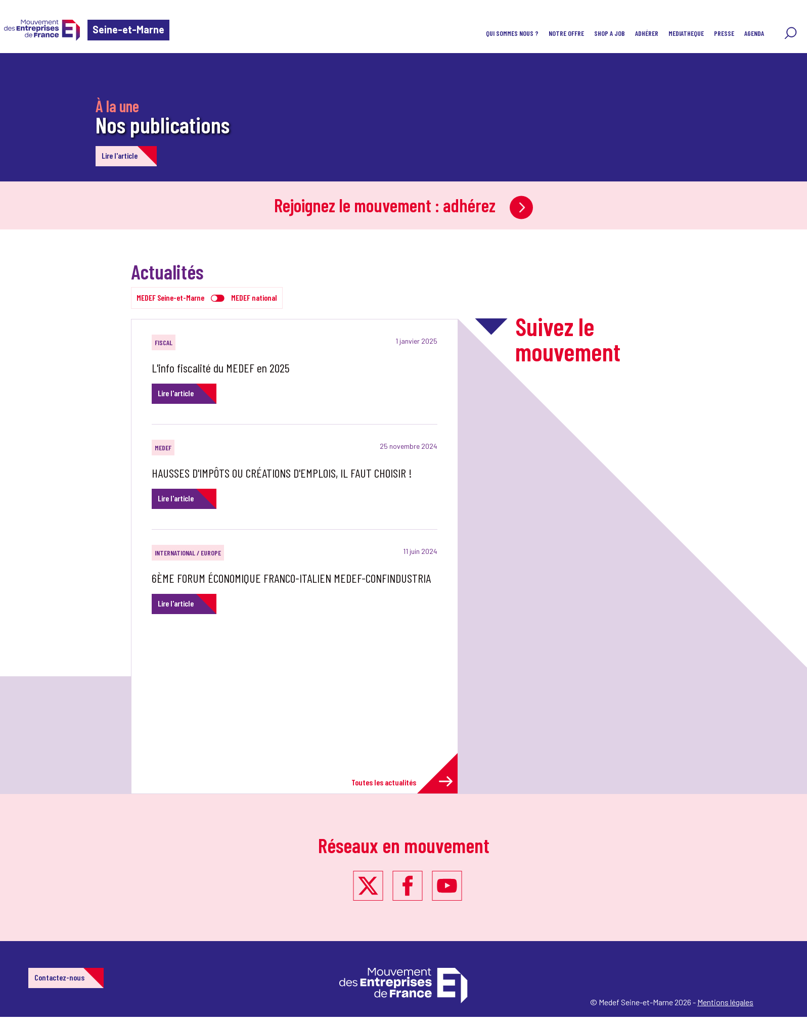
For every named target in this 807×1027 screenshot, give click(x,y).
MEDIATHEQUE (686, 33)
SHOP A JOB (609, 33)
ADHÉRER (646, 33)
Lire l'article (120, 155)
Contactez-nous (59, 977)
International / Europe (188, 552)
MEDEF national (254, 297)
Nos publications (163, 124)
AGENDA (754, 33)
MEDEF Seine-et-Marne (170, 297)
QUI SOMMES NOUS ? (512, 33)
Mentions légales (725, 1002)
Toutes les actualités (402, 781)
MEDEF (163, 447)
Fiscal (163, 342)
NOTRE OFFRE (566, 33)
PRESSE (724, 33)
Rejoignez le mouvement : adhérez (403, 205)
